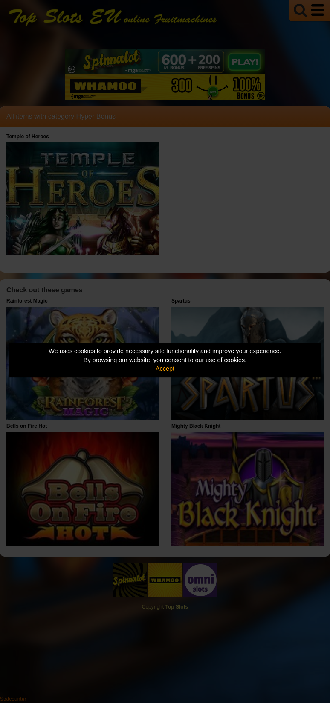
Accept (165, 368)
